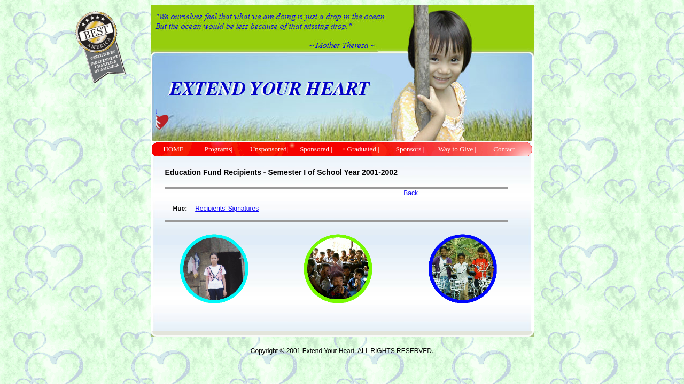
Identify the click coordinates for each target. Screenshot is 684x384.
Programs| (222, 149)
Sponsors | (410, 149)
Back (410, 193)
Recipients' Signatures (227, 208)
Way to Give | (457, 149)
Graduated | (363, 149)
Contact (504, 149)
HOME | (174, 149)
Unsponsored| (269, 149)
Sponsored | (316, 149)
